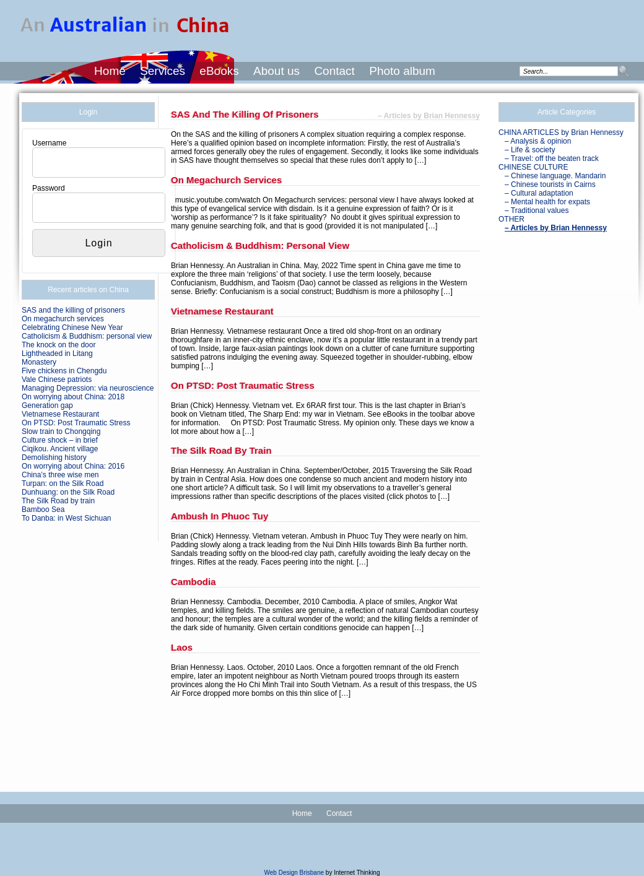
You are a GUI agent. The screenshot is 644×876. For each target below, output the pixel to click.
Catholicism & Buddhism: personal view (87, 336)
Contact (334, 70)
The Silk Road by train (58, 501)
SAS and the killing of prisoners (73, 310)
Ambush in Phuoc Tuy (219, 516)
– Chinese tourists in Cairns (550, 184)
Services (162, 70)
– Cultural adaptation (539, 193)
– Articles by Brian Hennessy (556, 227)
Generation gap (47, 405)
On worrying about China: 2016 (73, 466)
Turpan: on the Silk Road (62, 483)
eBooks (218, 70)
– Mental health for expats (547, 201)
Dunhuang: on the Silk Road (68, 492)
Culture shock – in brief (60, 440)
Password (48, 188)
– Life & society (530, 149)
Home (110, 70)
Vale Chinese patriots (57, 379)
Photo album (402, 70)
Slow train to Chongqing (61, 431)
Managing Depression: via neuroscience (88, 388)
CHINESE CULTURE (533, 167)
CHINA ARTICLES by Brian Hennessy (561, 132)
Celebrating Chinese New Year (72, 327)
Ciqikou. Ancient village (60, 449)
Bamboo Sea (43, 509)
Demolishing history (54, 457)
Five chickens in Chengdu (64, 370)
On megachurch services (63, 318)
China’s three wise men (60, 475)
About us (276, 70)
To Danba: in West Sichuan (66, 518)
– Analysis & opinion (538, 141)
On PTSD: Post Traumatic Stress (76, 422)
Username (49, 143)
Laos (182, 647)
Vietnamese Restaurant (60, 414)
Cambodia (193, 581)
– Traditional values (536, 210)
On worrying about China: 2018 (73, 396)
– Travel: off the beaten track (552, 158)
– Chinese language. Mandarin (555, 175)
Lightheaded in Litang (57, 353)
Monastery (39, 362)
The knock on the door (58, 344)
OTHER (511, 219)
